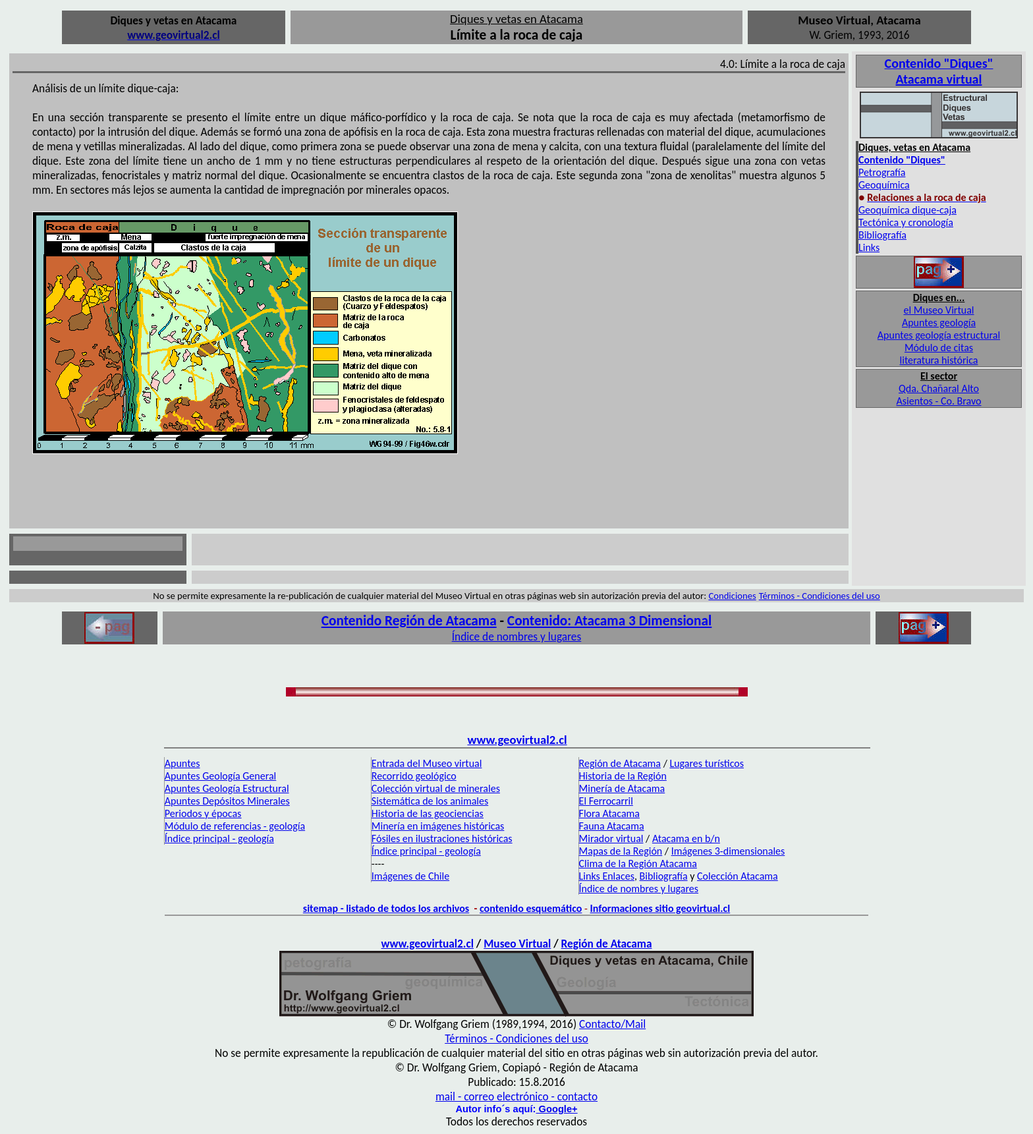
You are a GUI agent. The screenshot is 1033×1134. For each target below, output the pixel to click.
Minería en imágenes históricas (438, 826)
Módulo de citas (939, 347)
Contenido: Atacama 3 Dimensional (609, 620)
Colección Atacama (737, 876)
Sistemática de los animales (430, 801)
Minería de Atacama (622, 788)
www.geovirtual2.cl (517, 739)
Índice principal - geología (219, 838)
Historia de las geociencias (428, 813)
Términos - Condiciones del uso (819, 596)
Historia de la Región (623, 776)
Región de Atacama (620, 763)
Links (868, 247)
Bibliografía (882, 235)
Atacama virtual (939, 79)
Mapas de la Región (621, 851)
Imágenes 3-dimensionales (728, 851)
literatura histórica (939, 360)
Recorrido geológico (414, 776)
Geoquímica (884, 185)
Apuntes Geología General (220, 776)
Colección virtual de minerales (436, 788)
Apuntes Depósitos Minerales (227, 801)
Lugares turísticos (706, 763)
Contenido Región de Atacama (409, 620)
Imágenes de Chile (410, 876)
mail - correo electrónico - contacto (516, 1096)
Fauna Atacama (611, 826)
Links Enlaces (606, 876)
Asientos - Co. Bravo (939, 401)
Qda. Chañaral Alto (939, 388)
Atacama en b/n (686, 838)
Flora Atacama (609, 813)
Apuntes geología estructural (939, 335)
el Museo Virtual (938, 310)
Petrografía (881, 172)
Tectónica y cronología (905, 222)
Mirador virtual (611, 838)
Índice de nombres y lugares (517, 636)
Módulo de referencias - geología (235, 826)
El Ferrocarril (606, 801)
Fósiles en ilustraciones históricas (442, 838)
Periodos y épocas (203, 813)
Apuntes (182, 763)
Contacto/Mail (612, 1024)
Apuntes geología (939, 322)
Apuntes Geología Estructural (227, 788)
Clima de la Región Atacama (638, 863)
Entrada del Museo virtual (427, 763)
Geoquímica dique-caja (907, 210)
